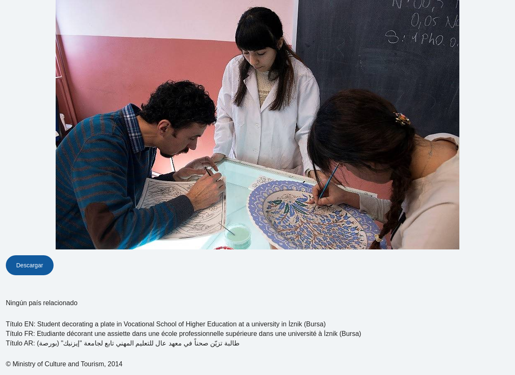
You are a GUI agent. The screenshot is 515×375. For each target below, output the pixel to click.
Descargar (29, 265)
